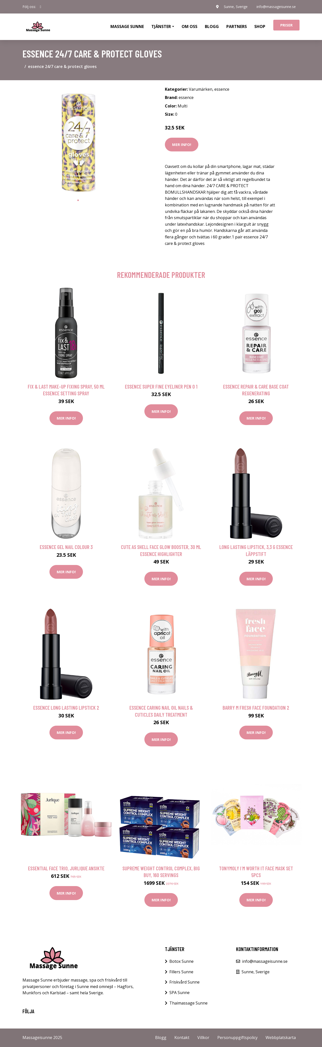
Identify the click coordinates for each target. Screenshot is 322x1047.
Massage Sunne (127, 26)
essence (221, 89)
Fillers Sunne (181, 972)
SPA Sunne (179, 992)
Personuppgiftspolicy (237, 1037)
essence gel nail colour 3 (66, 547)
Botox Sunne (181, 961)
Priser (286, 24)
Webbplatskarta (281, 1037)
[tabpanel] (78, 139)
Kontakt (181, 1037)
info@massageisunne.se (276, 6)
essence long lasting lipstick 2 (66, 707)
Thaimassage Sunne (188, 1003)
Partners (236, 26)
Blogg (212, 26)
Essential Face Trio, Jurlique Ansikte (66, 868)
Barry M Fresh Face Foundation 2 (256, 707)
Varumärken (200, 89)
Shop (259, 26)
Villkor (203, 1037)
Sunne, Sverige (236, 6)
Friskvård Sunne (184, 982)
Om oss (189, 26)
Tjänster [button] (161, 26)
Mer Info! (181, 144)
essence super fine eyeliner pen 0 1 (161, 386)
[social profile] (40, 6)
